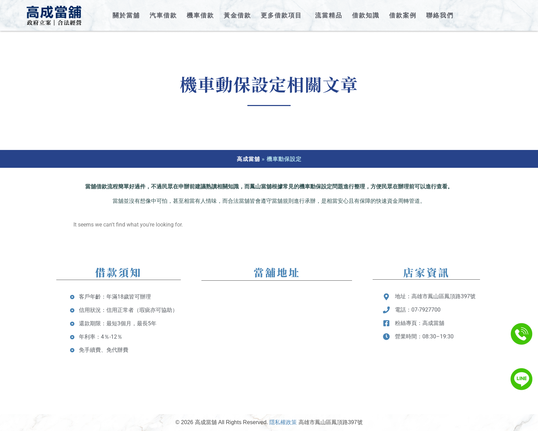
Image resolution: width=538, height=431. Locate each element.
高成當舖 (248, 158)
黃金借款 (237, 15)
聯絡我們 (440, 15)
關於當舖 (126, 15)
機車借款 (200, 15)
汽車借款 (163, 15)
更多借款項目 (283, 15)
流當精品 (328, 15)
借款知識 (365, 15)
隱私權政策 (283, 422)
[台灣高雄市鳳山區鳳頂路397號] (277, 340)
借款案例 (403, 15)
